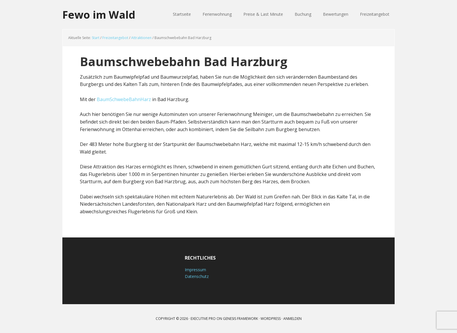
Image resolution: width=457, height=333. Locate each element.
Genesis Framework (240, 318)
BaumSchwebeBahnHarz (124, 99)
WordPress (271, 318)
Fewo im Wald (98, 14)
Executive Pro (203, 318)
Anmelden (292, 318)
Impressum (195, 269)
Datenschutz (197, 276)
